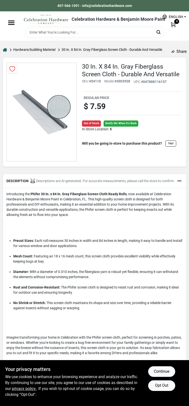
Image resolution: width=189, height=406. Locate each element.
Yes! (170, 143)
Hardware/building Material (34, 50)
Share (179, 51)
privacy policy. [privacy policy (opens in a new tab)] (24, 388)
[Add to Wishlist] (12, 68)
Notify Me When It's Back (121, 123)
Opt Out (161, 385)
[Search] (158, 32)
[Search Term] (94, 32)
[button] (172, 16)
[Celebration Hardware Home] (46, 19)
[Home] (5, 49)
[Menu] (11, 22)
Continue (161, 371)
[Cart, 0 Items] (173, 24)
